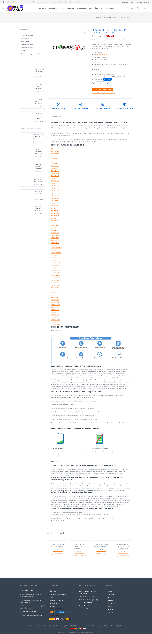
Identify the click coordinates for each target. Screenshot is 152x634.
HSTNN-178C (55, 238)
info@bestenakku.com (11, 2)
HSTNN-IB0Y (55, 310)
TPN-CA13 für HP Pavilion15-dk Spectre (39, 116)
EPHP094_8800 (102, 54)
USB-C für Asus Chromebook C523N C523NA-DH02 (39, 72)
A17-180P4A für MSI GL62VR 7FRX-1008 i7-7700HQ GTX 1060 (39, 86)
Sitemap (52, 606)
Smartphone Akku (27, 44)
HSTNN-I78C (55, 285)
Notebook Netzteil (27, 35)
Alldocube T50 (83, 609)
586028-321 (55, 191)
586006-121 (55, 151)
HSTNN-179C (55, 240)
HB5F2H (110, 609)
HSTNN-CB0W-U (56, 248)
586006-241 (55, 156)
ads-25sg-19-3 (63, 626)
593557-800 (55, 213)
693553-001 (55, 228)
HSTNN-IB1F (55, 315)
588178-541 (55, 200)
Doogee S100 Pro (84, 606)
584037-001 (55, 148)
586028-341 (55, 193)
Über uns (53, 591)
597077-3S (111, 603)
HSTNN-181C (55, 243)
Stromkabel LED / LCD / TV (29, 57)
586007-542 (55, 186)
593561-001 (55, 215)
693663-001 (55, 230)
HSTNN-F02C (55, 280)
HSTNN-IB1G (55, 317)
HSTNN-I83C (55, 292)
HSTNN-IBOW (55, 320)
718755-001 (55, 233)
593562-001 (55, 218)
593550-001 (55, 203)
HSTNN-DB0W (55, 260)
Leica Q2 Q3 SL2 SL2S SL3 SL (88, 596)
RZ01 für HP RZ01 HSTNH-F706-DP (39, 194)
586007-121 (55, 173)
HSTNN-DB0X (55, 262)
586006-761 (55, 168)
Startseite (98, 17)
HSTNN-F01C (55, 277)
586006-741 (55, 166)
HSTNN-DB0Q (55, 258)
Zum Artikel (58, 553)
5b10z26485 (73, 626)
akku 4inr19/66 (90, 626)
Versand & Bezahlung (142, 2)
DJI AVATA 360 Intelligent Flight (89, 600)
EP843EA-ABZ (55, 235)
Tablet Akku (25, 41)
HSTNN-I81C (55, 290)
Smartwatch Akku (27, 47)
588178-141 (54, 198)
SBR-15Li (111, 612)
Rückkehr (125, 2)
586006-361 (55, 161)
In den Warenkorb (102, 89)
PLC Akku (24, 51)
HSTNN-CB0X (55, 250)
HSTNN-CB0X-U (56, 253)
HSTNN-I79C (55, 287)
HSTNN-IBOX (55, 322)
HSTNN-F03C (55, 282)
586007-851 (55, 188)
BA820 (110, 591)
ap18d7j (55, 626)
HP (113, 17)
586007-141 (55, 176)
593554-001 (55, 208)
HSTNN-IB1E (55, 312)
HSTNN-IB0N (55, 302)
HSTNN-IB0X (55, 307)
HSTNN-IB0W (55, 305)
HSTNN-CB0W (55, 245)
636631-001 (55, 223)
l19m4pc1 (122, 626)
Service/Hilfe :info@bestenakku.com (103, 93)
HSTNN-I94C (55, 297)
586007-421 (55, 181)
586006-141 (55, 153)
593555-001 (55, 210)
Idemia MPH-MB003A (86, 603)
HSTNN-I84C (55, 295)
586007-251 (55, 178)
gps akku (81, 626)
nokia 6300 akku (112, 626)
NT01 (109, 597)
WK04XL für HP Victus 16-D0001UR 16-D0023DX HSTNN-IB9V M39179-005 (39, 152)
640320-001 (55, 225)
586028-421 (55, 195)
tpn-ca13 (42, 626)
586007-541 (55, 183)
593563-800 (55, 220)
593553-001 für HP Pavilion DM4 (39, 137)
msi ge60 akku (101, 626)
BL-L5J (110, 606)
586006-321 (55, 158)
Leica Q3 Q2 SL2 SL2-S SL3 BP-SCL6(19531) (89, 592)
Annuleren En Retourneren (58, 594)
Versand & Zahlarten (56, 600)
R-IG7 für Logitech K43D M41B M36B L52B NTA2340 (39, 209)
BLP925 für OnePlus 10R (38, 180)
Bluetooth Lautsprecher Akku (30, 54)
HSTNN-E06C (55, 267)
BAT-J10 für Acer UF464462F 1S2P (38, 101)
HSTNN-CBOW (55, 255)
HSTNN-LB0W (55, 325)
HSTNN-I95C (55, 300)
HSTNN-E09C (55, 275)
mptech (48, 626)
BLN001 (110, 600)
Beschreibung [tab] (56, 116)
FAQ (132, 2)
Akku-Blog (53, 603)
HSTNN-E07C (55, 270)
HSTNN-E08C (55, 272)
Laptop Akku (107, 17)
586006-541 (55, 163)
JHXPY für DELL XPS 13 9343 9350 (38, 166)
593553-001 (55, 205)
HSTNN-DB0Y (55, 265)
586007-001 (55, 171)
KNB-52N (111, 594)
